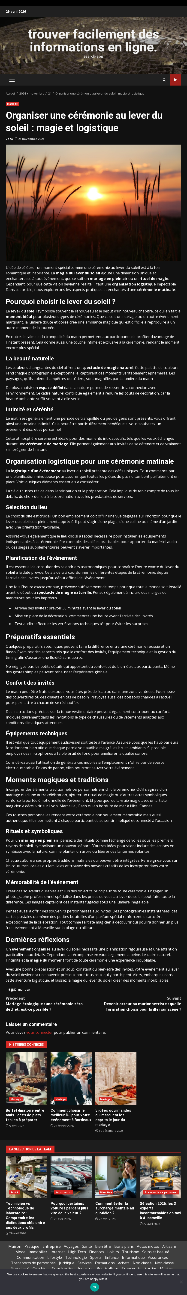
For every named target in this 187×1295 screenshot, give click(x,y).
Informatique (133, 1257)
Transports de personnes (161, 1192)
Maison (14, 1246)
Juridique (66, 1262)
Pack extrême (175, 80)
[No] (181, 1282)
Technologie (76, 1257)
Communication (30, 1257)
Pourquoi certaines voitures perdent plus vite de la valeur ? (71, 1177)
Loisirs (113, 1251)
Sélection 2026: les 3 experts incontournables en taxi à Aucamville (160, 1177)
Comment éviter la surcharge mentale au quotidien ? (116, 1177)
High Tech (77, 1251)
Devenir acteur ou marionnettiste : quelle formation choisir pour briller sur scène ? (137, 1003)
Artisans (169, 1246)
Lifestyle (54, 1257)
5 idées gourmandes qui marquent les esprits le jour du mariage (116, 1078)
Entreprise (51, 1246)
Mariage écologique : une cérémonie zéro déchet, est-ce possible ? (50, 1003)
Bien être (106, 1192)
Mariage (12, 103)
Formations (105, 1262)
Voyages (71, 1246)
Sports (96, 1257)
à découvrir (32, 805)
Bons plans (124, 1246)
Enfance (112, 1257)
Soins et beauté (155, 1251)
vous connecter (39, 1032)
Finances (96, 1251)
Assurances (158, 1257)
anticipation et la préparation (81, 490)
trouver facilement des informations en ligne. (93, 41)
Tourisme (130, 1251)
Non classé (142, 1262)
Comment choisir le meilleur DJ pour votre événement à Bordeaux (71, 1078)
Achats (124, 1262)
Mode (20, 1251)
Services (85, 1262)
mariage (24, 989)
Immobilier (38, 1251)
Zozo (9, 139)
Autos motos (63, 1192)
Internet (58, 1251)
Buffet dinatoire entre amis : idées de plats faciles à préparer (26, 1078)
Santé (14, 1192)
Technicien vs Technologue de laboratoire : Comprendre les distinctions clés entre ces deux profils (26, 1177)
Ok (95, 1287)
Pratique (31, 1246)
